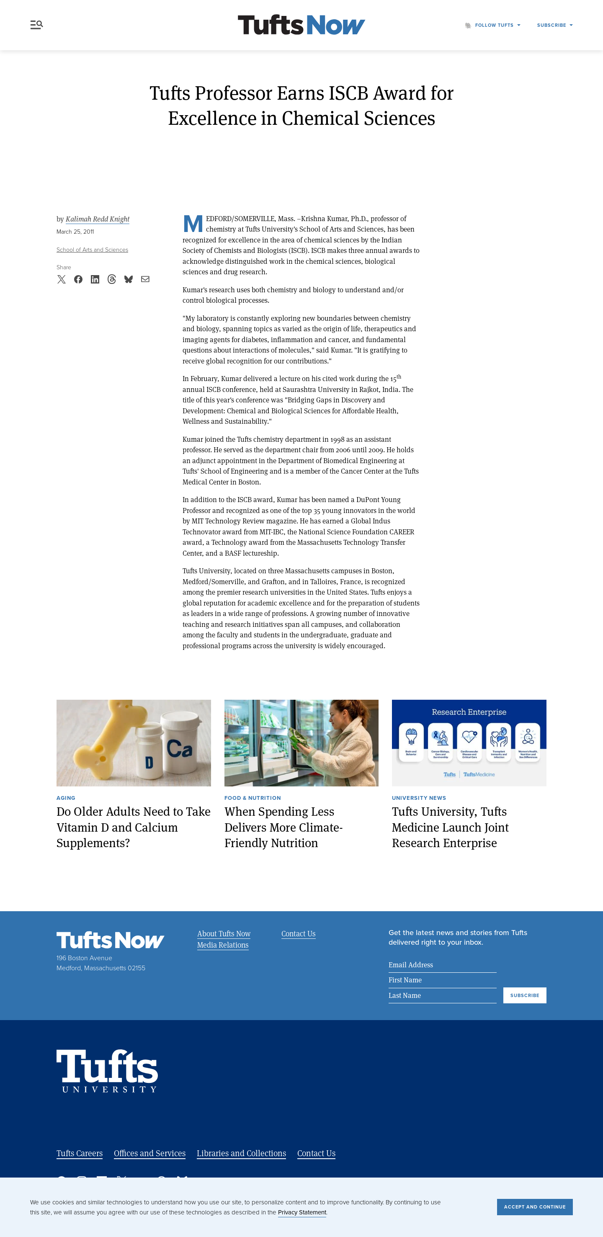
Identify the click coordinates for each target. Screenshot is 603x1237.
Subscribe (551, 25)
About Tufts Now (223, 933)
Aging (66, 798)
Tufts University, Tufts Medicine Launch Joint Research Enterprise (450, 827)
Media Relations (223, 945)
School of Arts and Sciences (92, 249)
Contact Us (298, 933)
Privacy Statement (302, 1212)
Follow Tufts (494, 25)
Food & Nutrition (252, 798)
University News (419, 798)
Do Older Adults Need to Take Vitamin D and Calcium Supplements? (134, 827)
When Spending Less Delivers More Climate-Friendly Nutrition (283, 827)
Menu (37, 25)
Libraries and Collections (241, 1153)
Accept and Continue (535, 1206)
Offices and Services (150, 1153)
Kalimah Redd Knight (97, 219)
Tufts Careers (80, 1153)
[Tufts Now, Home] (301, 25)
